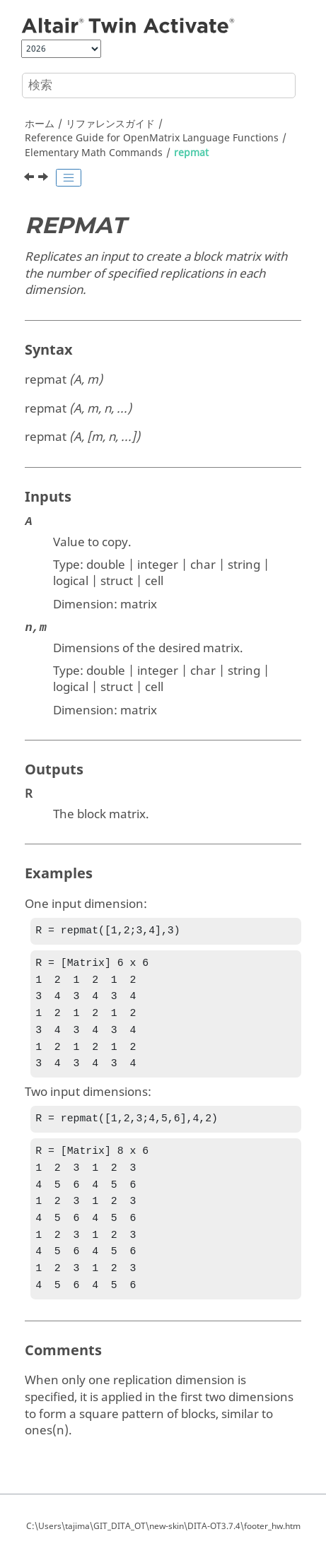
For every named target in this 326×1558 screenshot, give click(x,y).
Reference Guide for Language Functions (152, 138)
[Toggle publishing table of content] (68, 178)
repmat (191, 153)
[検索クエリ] (159, 85)
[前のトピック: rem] (30, 178)
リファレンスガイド (110, 124)
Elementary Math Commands (94, 153)
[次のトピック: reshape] (44, 178)
